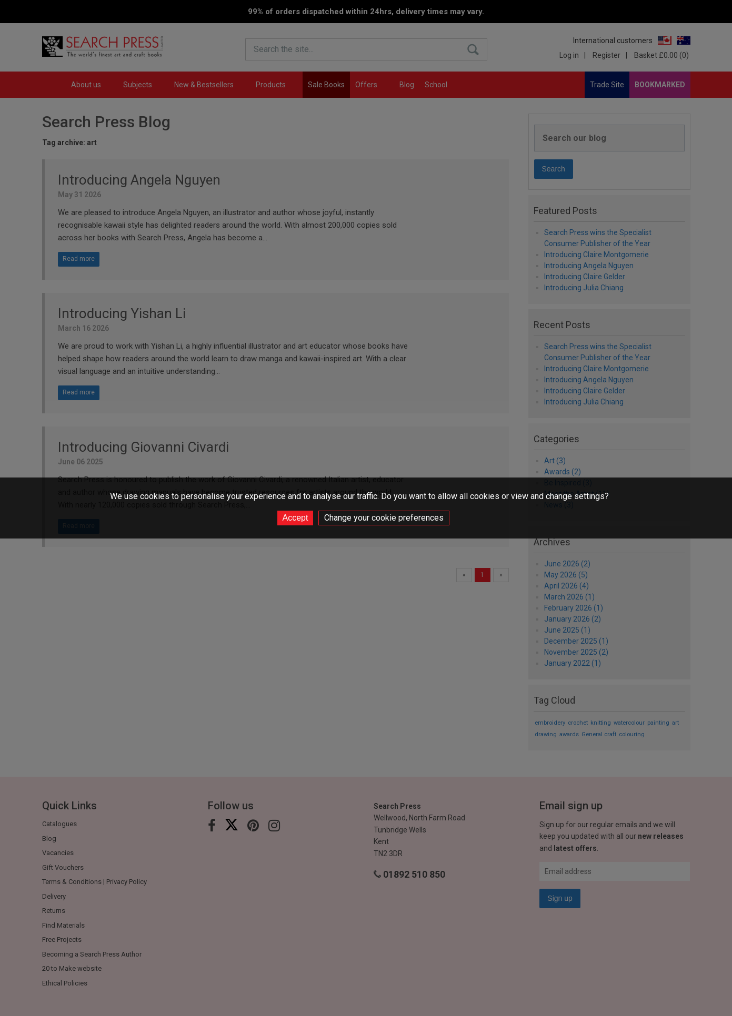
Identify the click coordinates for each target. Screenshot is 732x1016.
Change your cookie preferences (384, 518)
